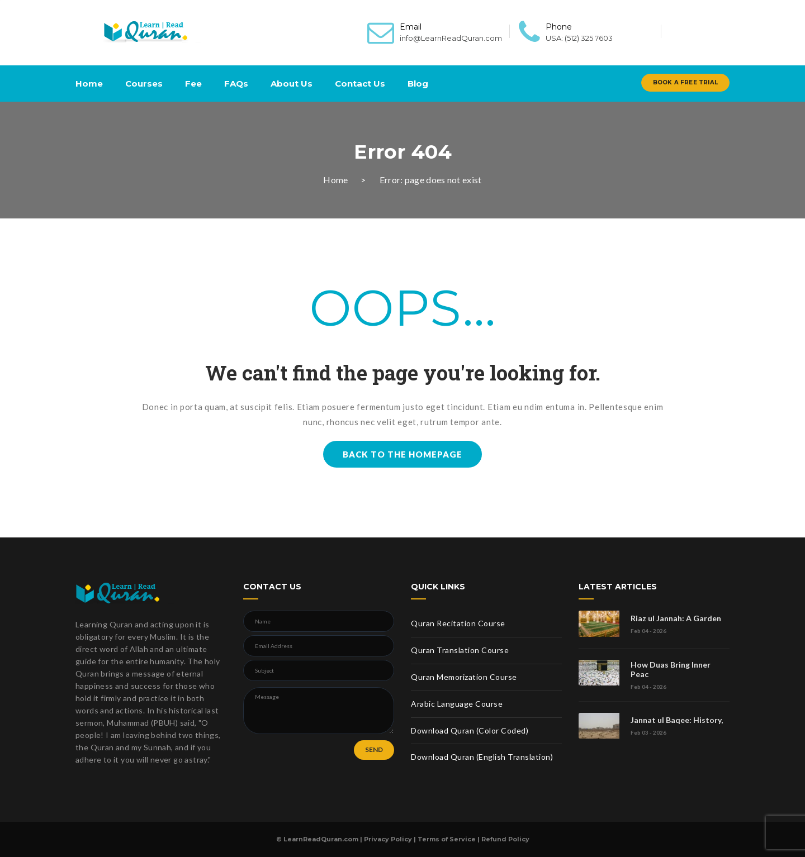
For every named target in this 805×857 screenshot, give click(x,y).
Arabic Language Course (457, 703)
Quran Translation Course (460, 650)
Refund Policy (505, 839)
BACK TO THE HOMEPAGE (402, 454)
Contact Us (360, 83)
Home (89, 83)
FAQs (236, 83)
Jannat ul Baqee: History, (677, 720)
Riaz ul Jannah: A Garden (676, 618)
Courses (144, 83)
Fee (193, 83)
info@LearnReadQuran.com (451, 38)
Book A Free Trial (685, 82)
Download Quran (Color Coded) (469, 730)
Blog (418, 83)
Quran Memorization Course (464, 677)
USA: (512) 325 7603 (579, 38)
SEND (374, 749)
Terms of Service (447, 839)
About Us (291, 83)
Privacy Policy (388, 839)
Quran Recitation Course (458, 623)
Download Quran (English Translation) (482, 756)
